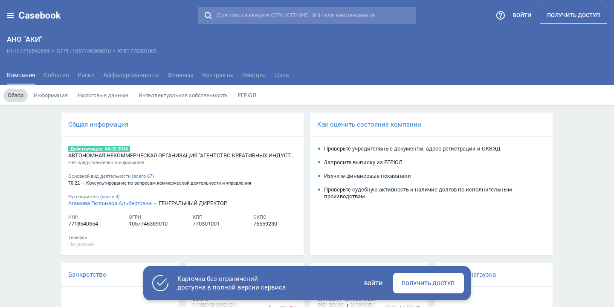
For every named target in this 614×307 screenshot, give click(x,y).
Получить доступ (573, 15)
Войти (522, 15)
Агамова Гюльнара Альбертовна (110, 203)
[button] (10, 15)
